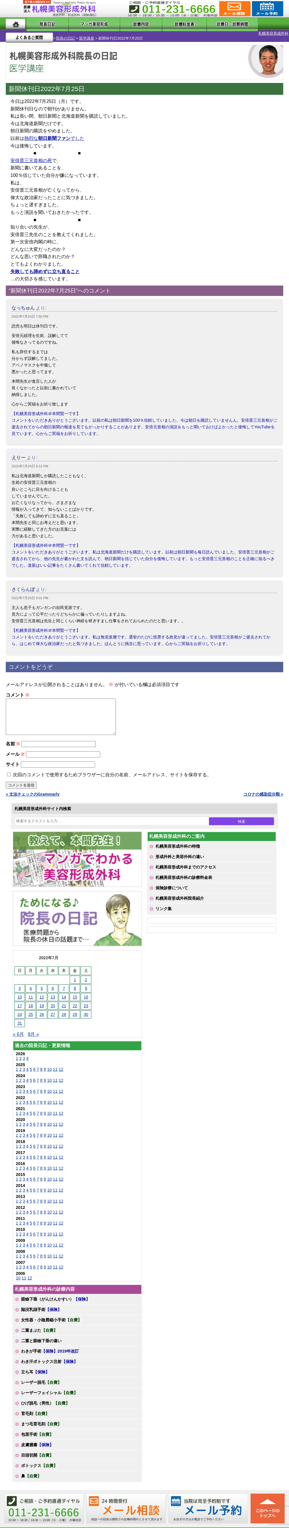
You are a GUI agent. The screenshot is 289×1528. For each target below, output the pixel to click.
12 (61, 1071)
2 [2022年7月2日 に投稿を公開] (86, 981)
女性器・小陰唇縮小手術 (51, 1322)
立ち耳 (35, 1374)
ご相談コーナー (234, 8)
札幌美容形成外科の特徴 (177, 848)
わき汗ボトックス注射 (49, 1363)
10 (49, 1071)
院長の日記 (43, 33)
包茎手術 (37, 1436)
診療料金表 (162, 24)
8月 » (33, 1036)
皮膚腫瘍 (37, 1446)
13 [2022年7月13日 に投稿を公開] (53, 999)
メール (15, 756)
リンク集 (163, 910)
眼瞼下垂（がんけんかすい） (55, 1301)
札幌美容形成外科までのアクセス (185, 869)
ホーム (15, 24)
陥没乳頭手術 (41, 1311)
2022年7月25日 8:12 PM (30, 461)
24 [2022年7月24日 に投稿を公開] (19, 1016)
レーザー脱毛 (41, 1384)
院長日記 (42, 24)
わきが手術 (50, 1353)
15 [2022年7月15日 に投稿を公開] (75, 999)
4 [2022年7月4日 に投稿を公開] (30, 990)
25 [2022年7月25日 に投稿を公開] (30, 1016)
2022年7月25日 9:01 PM (30, 593)
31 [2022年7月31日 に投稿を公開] (19, 1025)
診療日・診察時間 (208, 24)
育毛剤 (35, 1415)
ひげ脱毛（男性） (45, 1405)
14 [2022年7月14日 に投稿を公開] (64, 999)
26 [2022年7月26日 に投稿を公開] (42, 1016)
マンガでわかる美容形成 (84, 24)
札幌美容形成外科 (15, 33)
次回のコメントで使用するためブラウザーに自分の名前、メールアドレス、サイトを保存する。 (112, 776)
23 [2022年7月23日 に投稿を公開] (86, 1007)
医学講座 (64, 33)
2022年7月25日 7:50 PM (30, 311)
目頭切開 (37, 1457)
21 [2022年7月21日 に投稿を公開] (64, 1007)
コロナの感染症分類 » (263, 796)
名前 (13, 745)
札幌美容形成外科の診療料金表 (183, 879)
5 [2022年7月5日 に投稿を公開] (42, 990)
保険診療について (171, 890)
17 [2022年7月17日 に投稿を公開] (19, 1007)
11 (55, 1071)
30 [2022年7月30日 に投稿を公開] (86, 1016)
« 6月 (18, 1036)
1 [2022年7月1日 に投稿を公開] (75, 981)
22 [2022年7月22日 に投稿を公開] (75, 1007)
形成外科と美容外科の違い (179, 858)
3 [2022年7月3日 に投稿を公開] (19, 990)
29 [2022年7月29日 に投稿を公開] (75, 1016)
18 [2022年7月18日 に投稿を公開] (30, 1007)
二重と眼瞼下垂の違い (41, 1342)
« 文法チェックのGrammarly (33, 796)
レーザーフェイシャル (49, 1394)
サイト (13, 766)
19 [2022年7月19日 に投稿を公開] (42, 1007)
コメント (17, 690)
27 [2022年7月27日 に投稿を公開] (53, 1016)
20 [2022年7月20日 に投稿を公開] (53, 1007)
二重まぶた (39, 1332)
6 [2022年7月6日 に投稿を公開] (53, 990)
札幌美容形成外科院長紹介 (179, 900)
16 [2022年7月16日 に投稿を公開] (86, 999)
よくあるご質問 (259, 24)
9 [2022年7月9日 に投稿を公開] (86, 990)
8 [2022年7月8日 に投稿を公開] (75, 990)
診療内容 (128, 24)
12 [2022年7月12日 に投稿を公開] (42, 999)
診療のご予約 (267, 8)
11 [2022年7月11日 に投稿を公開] (30, 999)
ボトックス (39, 1467)
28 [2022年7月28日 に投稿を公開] (64, 1016)
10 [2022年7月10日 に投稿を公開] (19, 999)
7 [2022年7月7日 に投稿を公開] (64, 990)
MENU (14, 8)
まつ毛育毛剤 (41, 1426)
